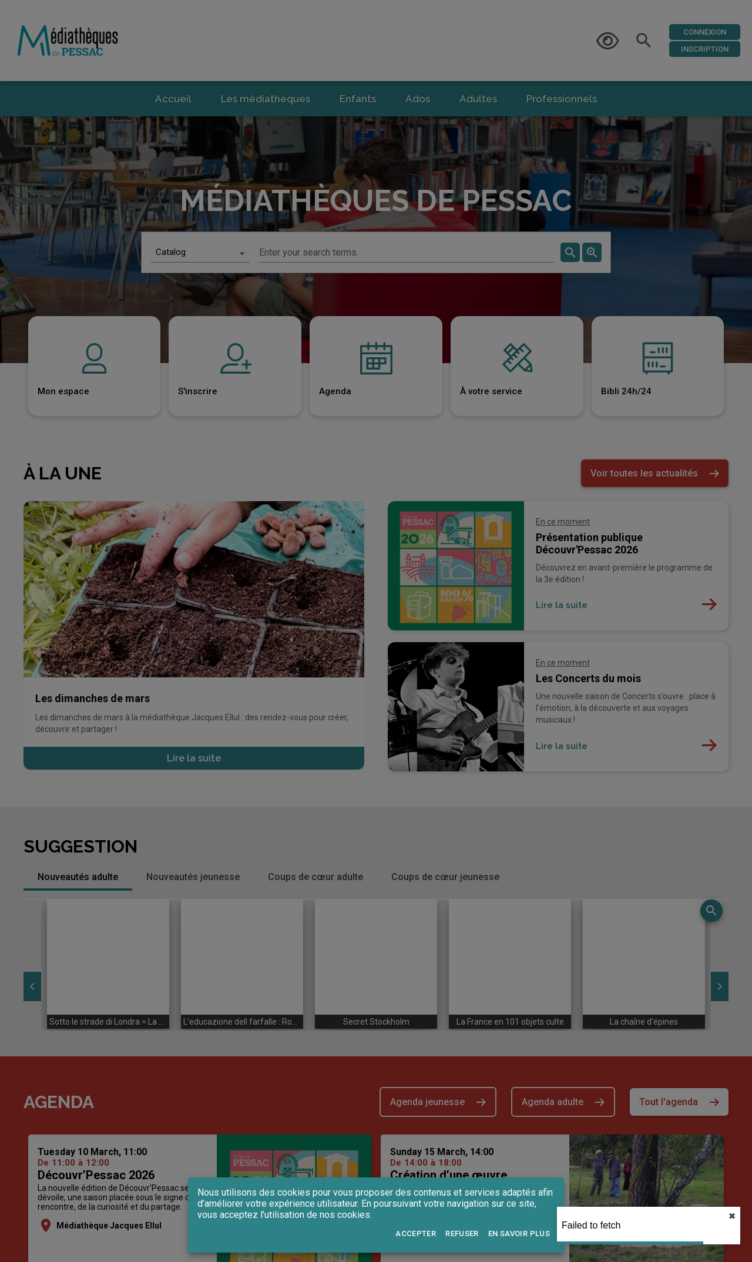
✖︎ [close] (732, 1216)
